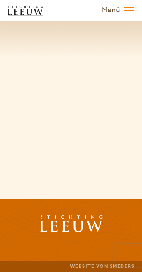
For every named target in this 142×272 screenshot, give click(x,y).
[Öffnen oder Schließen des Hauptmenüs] (118, 10)
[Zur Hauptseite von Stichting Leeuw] (25, 10)
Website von (102, 266)
